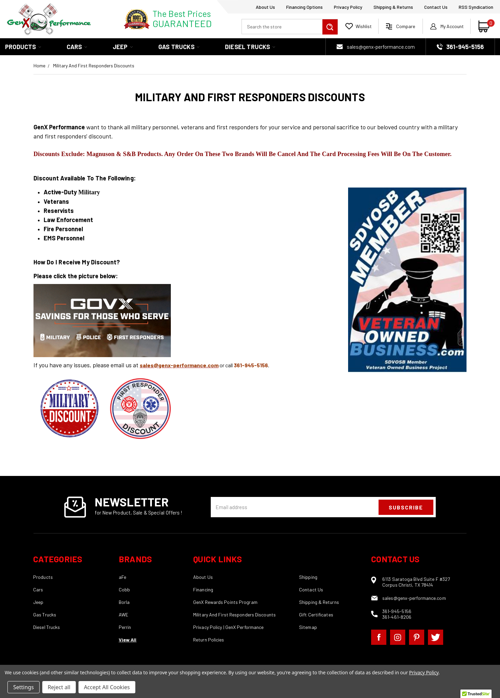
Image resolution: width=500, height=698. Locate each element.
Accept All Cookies (107, 687)
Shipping (308, 577)
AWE (123, 614)
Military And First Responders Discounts (93, 65)
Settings (23, 687)
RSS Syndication (476, 7)
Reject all (59, 687)
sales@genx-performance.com (381, 47)
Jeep (123, 46)
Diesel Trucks (250, 46)
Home (39, 65)
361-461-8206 (396, 617)
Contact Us (436, 7)
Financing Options (304, 7)
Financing (203, 589)
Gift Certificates (316, 614)
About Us (265, 7)
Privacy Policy (348, 7)
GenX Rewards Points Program (225, 602)
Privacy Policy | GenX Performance (228, 627)
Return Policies (208, 639)
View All (128, 639)
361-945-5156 (396, 611)
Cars (77, 46)
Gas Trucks (178, 46)
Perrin (125, 627)
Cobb (124, 589)
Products (23, 46)
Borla (124, 602)
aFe (122, 577)
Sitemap (308, 627)
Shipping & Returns (393, 7)
